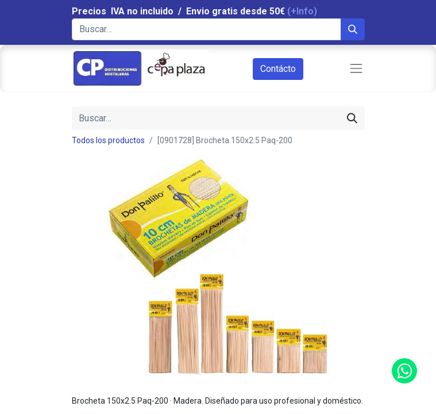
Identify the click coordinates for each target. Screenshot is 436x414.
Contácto (278, 68)
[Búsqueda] (353, 29)
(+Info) (302, 11)
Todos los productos (108, 140)
